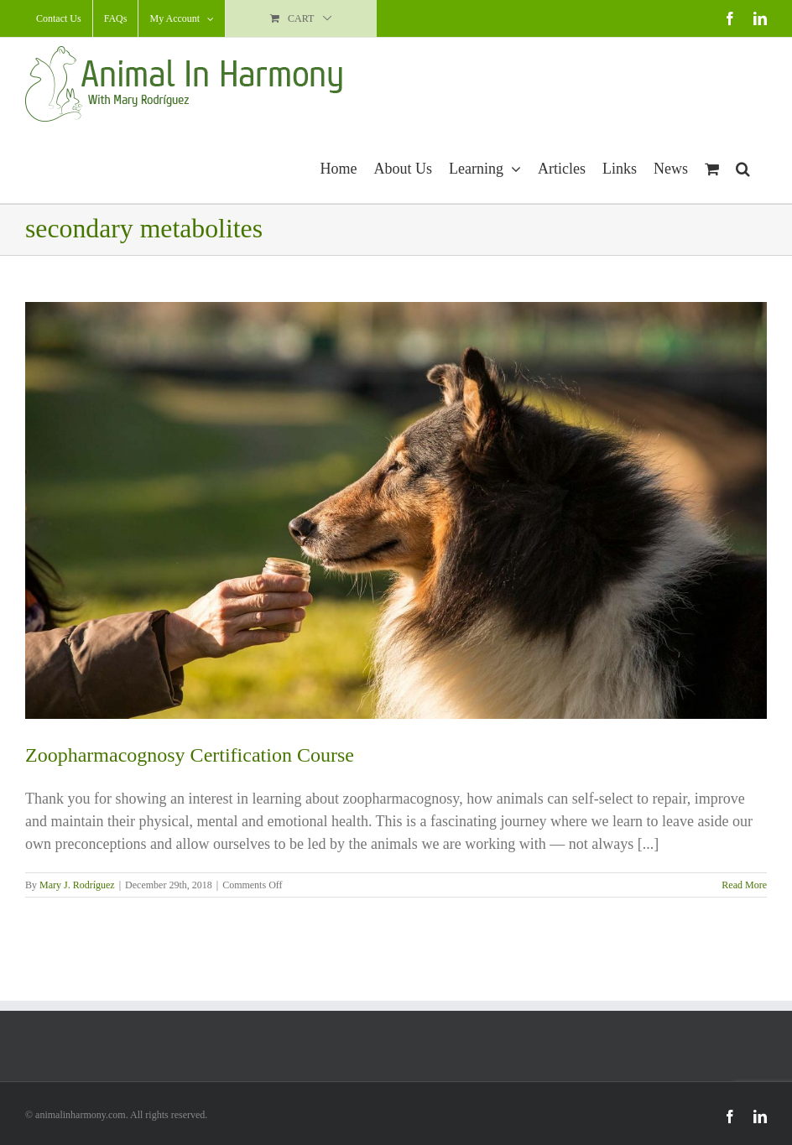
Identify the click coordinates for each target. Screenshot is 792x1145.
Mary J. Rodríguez (77, 885)
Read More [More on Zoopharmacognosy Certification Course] (744, 885)
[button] (743, 166)
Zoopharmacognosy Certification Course (189, 755)
